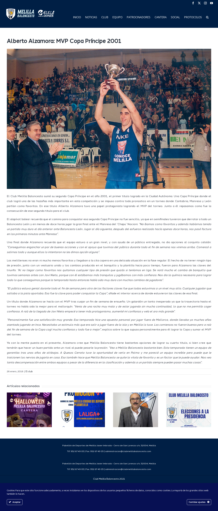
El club (29, 372)
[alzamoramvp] (109, 119)
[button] (207, 17)
